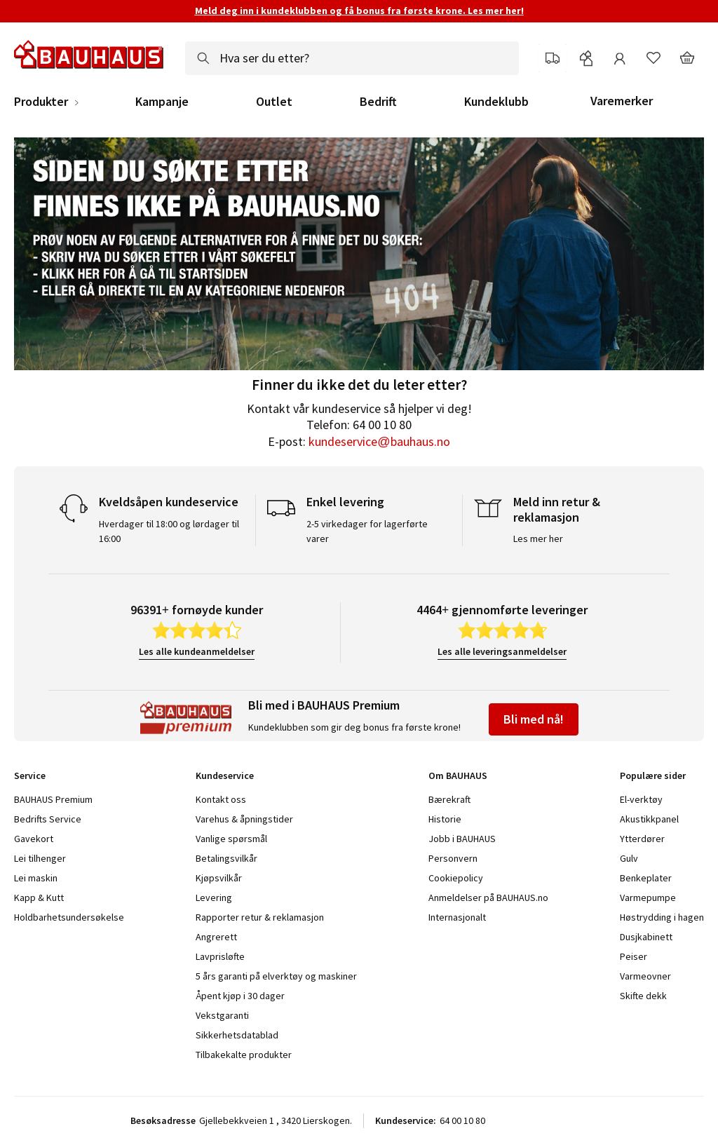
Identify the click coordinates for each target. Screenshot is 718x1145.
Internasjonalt (457, 917)
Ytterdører (642, 838)
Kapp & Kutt (39, 897)
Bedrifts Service (47, 819)
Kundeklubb (496, 101)
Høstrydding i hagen (662, 917)
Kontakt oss (221, 799)
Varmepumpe (648, 897)
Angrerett (216, 936)
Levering (214, 897)
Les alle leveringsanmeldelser (502, 651)
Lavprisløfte (220, 956)
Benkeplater (646, 878)
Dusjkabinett (646, 936)
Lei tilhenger (40, 858)
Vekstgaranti (222, 1015)
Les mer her (538, 538)
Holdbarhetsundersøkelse (69, 917)
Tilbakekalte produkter (244, 1054)
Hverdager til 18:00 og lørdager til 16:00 (169, 531)
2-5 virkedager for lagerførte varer (367, 531)
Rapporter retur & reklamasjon (260, 917)
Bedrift (378, 101)
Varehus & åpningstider (244, 819)
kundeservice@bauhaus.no (379, 441)
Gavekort (33, 838)
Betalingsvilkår (226, 858)
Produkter (41, 101)
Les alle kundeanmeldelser (197, 651)
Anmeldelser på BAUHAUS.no (488, 897)
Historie (444, 819)
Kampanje (162, 101)
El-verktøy (641, 799)
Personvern (452, 858)
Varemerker (621, 101)
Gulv (629, 858)
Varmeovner (645, 976)
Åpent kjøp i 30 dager (240, 995)
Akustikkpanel (649, 819)
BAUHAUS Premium (53, 799)
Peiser (633, 956)
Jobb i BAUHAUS (462, 838)
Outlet (274, 101)
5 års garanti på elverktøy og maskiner (276, 976)
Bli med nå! (533, 719)
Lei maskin (35, 878)
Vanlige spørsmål (231, 838)
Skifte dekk (643, 995)
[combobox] (352, 58)
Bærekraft (449, 799)
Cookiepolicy (455, 878)
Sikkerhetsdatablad (237, 1035)
